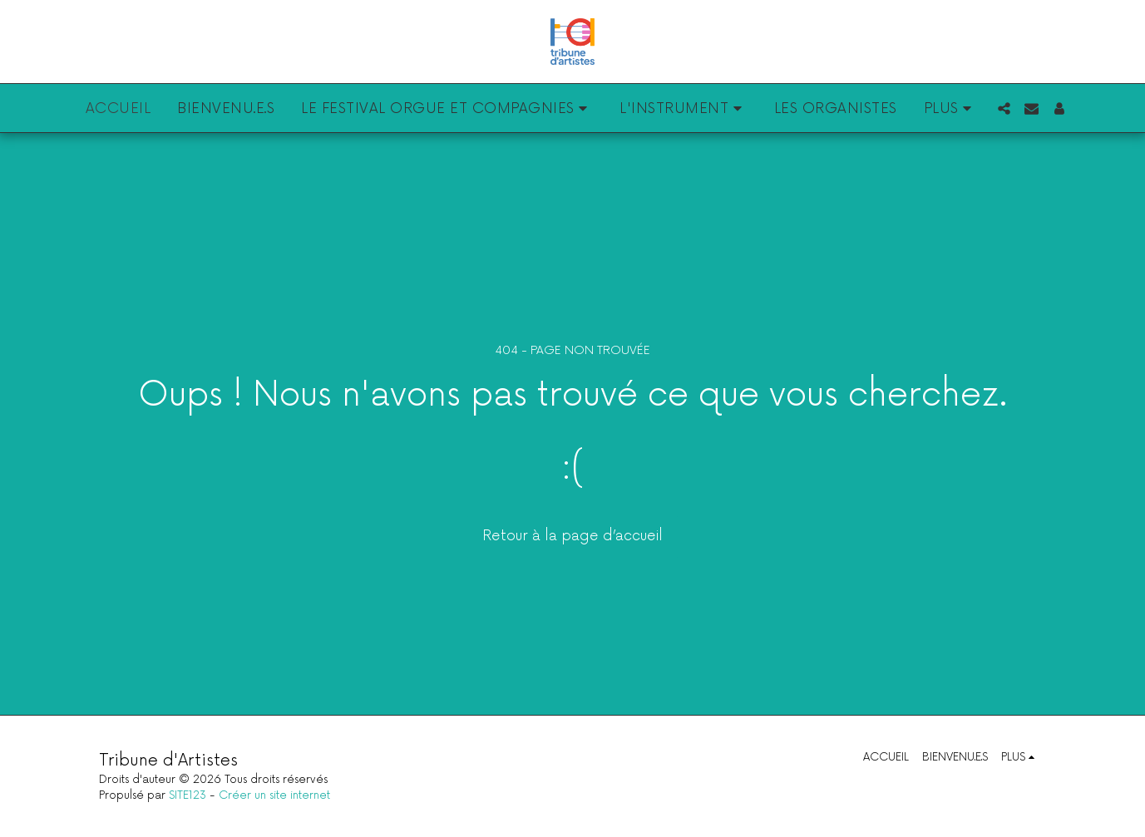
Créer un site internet (274, 795)
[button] (447, 108)
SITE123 (187, 795)
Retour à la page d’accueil (572, 536)
